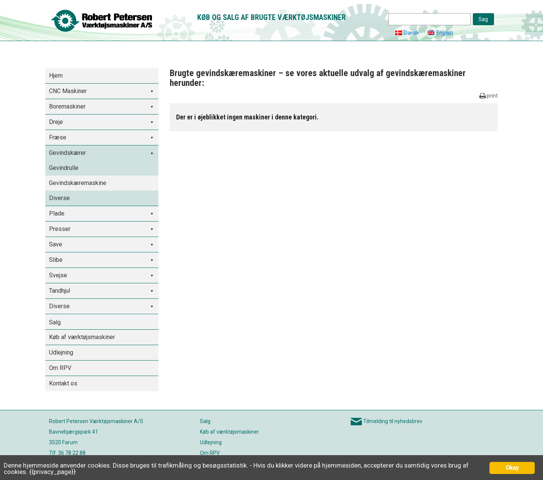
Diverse (59, 198)
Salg (55, 322)
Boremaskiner (67, 106)
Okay (512, 467)
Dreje (56, 121)
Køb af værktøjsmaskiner (82, 337)
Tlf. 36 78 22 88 (67, 453)
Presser (60, 228)
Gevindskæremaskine (77, 182)
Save (55, 244)
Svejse (58, 275)
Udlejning (61, 352)
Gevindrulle (63, 167)
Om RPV (60, 367)
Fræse (57, 137)
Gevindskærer (67, 152)
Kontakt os (63, 383)
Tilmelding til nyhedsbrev (392, 421)
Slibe (56, 259)
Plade (56, 213)
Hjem (56, 75)
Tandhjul (59, 290)
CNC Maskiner (68, 91)
